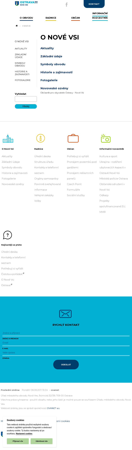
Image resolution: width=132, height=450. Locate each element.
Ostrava (5, 285)
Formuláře (73, 189)
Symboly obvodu (52, 64)
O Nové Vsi (22, 41)
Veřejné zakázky (44, 195)
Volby (37, 200)
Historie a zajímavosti (56, 72)
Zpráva (5, 358)
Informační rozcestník (111, 149)
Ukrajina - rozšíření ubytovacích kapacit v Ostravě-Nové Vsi (112, 167)
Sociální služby (76, 195)
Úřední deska (42, 156)
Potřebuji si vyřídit (78, 156)
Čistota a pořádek (11, 274)
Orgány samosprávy (46, 178)
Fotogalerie (49, 80)
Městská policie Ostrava (113, 178)
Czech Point (74, 184)
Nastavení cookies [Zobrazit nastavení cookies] (59, 421)
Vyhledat (20, 93)
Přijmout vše (18, 441)
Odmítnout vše (42, 441)
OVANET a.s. (53, 408)
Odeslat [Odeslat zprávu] (66, 364)
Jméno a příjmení (10, 339)
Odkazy (104, 195)
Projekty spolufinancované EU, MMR (112, 206)
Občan (70, 149)
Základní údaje (51, 56)
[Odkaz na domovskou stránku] (16, 26)
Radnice (38, 149)
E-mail (5, 348)
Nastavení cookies (24, 433)
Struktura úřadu (43, 161)
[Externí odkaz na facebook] (67, 5)
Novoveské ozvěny (54, 88)
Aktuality (47, 48)
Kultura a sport (108, 156)
